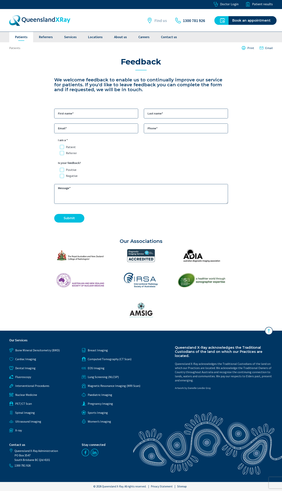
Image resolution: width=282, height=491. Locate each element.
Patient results (259, 4)
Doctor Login (226, 4)
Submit (69, 218)
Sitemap (182, 486)
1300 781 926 (190, 20)
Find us (157, 20)
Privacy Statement (162, 486)
